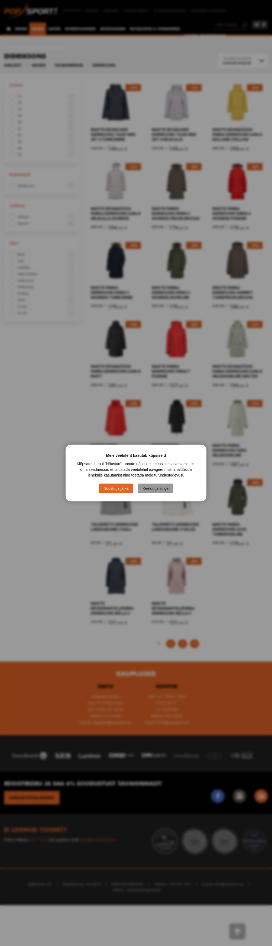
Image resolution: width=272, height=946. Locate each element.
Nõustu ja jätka (116, 488)
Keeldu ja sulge (156, 488)
